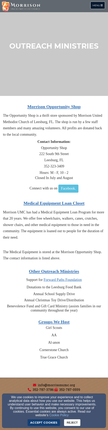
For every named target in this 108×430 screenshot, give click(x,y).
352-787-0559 (69, 389)
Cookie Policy (59, 415)
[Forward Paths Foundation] (63, 280)
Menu (98, 5)
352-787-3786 (43, 389)
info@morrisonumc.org (56, 385)
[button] (68, 189)
